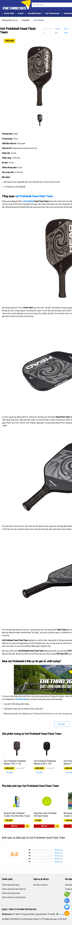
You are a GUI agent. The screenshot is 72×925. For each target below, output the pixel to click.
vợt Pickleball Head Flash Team (34, 196)
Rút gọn (61, 724)
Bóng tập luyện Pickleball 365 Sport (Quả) (45, 814)
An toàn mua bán (40, 885)
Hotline (66, 894)
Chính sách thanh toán (11, 893)
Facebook (66, 907)
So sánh (66, 31)
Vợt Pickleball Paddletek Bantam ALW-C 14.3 (45, 762)
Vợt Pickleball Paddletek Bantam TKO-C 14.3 (15, 762)
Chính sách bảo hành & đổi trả (14, 889)
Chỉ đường (62, 914)
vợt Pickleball (28, 201)
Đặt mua (14, 826)
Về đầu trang (66, 913)
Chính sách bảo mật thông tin (14, 897)
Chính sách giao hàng (10, 885)
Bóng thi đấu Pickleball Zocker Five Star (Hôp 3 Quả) (17, 814)
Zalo (66, 900)
